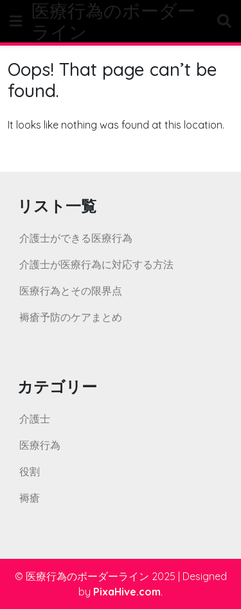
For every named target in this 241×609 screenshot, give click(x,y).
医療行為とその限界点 (70, 290)
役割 (29, 471)
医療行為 (39, 445)
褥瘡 (29, 497)
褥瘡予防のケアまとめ (70, 317)
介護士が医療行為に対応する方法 (96, 264)
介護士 (34, 418)
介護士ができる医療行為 (75, 238)
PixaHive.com (127, 591)
